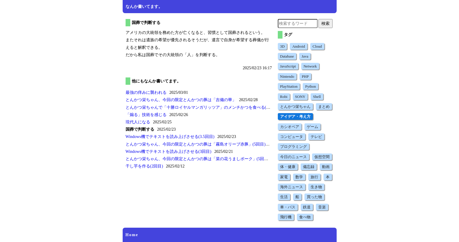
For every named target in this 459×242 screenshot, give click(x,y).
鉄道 (307, 207)
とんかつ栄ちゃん (295, 106)
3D (282, 46)
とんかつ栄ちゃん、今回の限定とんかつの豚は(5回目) (196, 144)
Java (305, 56)
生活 (284, 197)
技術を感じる (146, 115)
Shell (317, 96)
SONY (300, 96)
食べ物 (305, 217)
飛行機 (286, 217)
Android (298, 46)
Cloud (317, 46)
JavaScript (288, 66)
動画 (326, 167)
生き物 (316, 187)
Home (132, 235)
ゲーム (312, 127)
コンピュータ (291, 136)
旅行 (314, 177)
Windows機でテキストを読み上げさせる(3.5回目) (170, 136)
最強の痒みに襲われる (146, 92)
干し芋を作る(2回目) (144, 166)
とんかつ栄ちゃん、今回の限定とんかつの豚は (181, 100)
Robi (283, 96)
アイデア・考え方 (295, 116)
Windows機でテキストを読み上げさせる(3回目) (168, 151)
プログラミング (293, 146)
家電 (284, 177)
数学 (299, 177)
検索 (325, 23)
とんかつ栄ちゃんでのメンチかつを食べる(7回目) (202, 107)
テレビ (316, 136)
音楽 (322, 207)
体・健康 (287, 167)
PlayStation (289, 86)
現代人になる (138, 122)
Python (310, 86)
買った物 (314, 197)
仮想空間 (322, 157)
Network (310, 66)
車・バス (287, 207)
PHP (305, 76)
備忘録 (308, 167)
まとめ (324, 106)
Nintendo (287, 76)
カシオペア (289, 127)
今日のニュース (293, 157)
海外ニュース (291, 187)
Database (287, 56)
